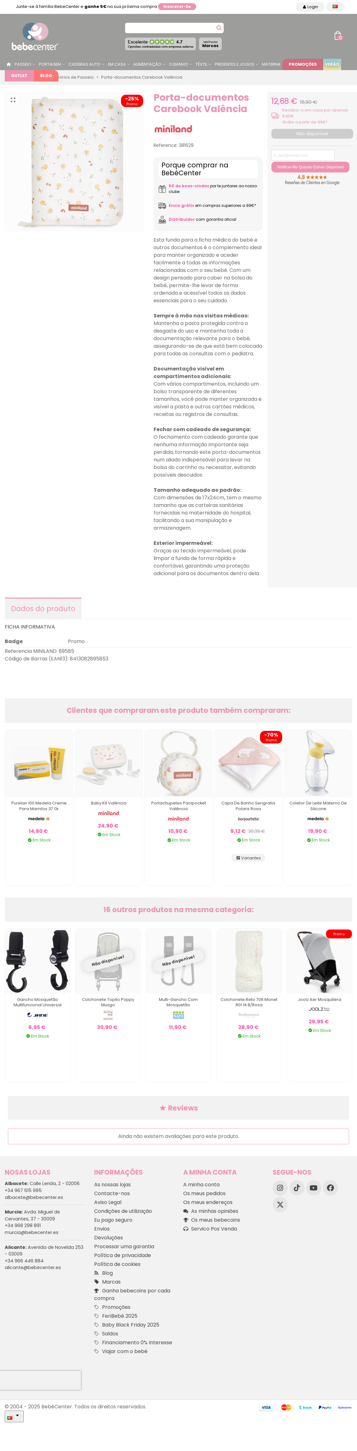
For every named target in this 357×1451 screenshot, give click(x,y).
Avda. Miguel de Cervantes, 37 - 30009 (32, 1215)
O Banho (178, 64)
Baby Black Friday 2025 (126, 1325)
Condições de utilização (123, 1211)
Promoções (303, 64)
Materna (271, 64)
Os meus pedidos (204, 1193)
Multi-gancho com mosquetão (178, 1002)
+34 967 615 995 (23, 1190)
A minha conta (201, 1184)
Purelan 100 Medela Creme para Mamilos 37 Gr (39, 805)
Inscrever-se (177, 6)
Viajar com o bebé (121, 1351)
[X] (280, 1204)
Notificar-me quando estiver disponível (310, 167)
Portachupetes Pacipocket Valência (178, 805)
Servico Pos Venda (210, 1229)
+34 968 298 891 (23, 1225)
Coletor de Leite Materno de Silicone (318, 805)
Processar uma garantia (124, 1246)
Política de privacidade (122, 1255)
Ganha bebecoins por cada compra (132, 1294)
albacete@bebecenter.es (34, 1197)
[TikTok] (297, 1187)
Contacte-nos (112, 1193)
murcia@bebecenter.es (31, 1232)
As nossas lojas (112, 1184)
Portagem (50, 64)
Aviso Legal (107, 1202)
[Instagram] (280, 1187)
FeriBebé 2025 (115, 1316)
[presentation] (40, 1380)
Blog (46, 75)
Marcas (210, 44)
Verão (332, 64)
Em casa (117, 64)
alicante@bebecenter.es (33, 1267)
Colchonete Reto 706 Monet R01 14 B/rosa (249, 1002)
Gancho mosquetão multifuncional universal (38, 1002)
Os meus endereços (208, 1202)
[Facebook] (330, 1187)
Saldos (106, 1334)
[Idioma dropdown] (335, 6)
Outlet (19, 75)
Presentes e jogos (234, 64)
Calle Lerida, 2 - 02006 (42, 1183)
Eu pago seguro (113, 1220)
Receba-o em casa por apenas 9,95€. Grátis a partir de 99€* (315, 116)
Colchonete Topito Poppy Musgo (108, 1002)
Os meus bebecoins (211, 1220)
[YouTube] (313, 1187)
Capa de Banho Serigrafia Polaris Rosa (248, 805)
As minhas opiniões (210, 1211)
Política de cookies (117, 1264)
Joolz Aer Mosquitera (319, 999)
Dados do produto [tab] (43, 609)
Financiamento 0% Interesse (133, 1342)
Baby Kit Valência (108, 803)
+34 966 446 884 (24, 1261)
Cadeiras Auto (84, 64)
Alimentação (147, 64)
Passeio (23, 64)
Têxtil (201, 64)
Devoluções (108, 1237)
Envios (102, 1228)
